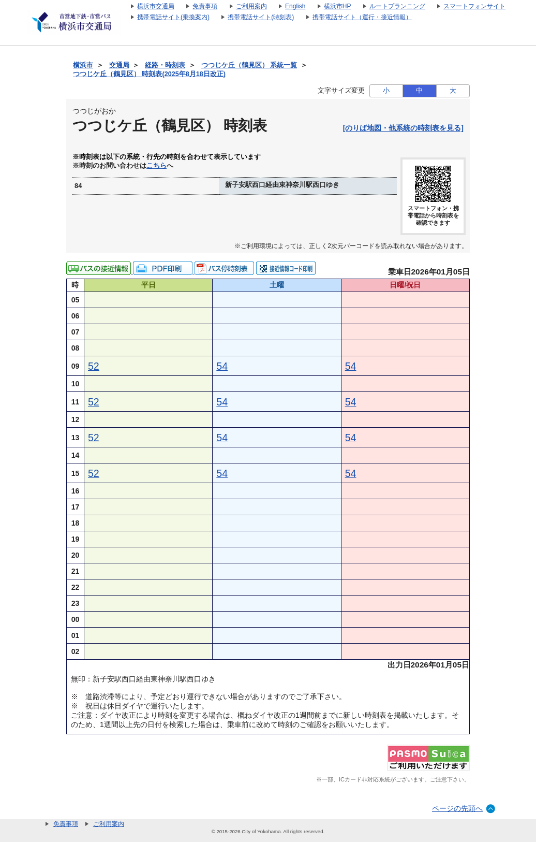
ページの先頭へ (457, 808)
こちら (156, 165)
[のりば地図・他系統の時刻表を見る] (403, 128)
